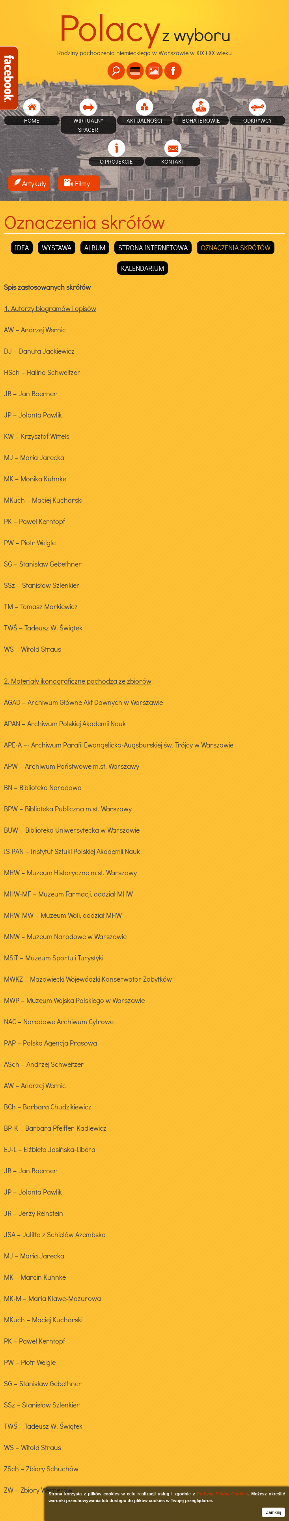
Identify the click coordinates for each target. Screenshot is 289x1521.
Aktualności (144, 120)
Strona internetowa (153, 247)
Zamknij (273, 1512)
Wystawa (56, 247)
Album (94, 247)
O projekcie (116, 161)
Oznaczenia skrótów (235, 247)
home (31, 120)
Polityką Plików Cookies (222, 1493)
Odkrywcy (257, 120)
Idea (22, 247)
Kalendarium (142, 268)
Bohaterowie (201, 120)
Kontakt (173, 161)
